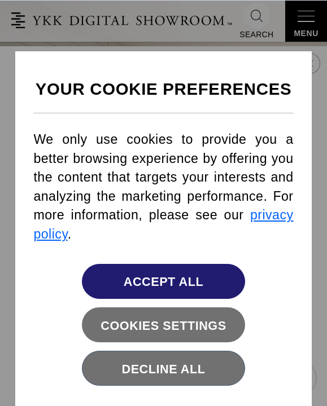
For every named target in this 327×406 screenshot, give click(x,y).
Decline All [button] (163, 369)
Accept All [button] (163, 282)
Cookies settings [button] (163, 326)
